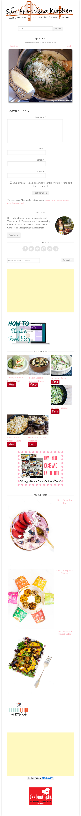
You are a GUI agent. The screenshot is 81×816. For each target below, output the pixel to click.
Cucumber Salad (58, 378)
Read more (14, 235)
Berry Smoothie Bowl (64, 501)
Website (40, 171)
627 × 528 (40, 42)
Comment (40, 117)
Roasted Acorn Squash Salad (65, 632)
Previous (12, 45)
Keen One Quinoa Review (64, 572)
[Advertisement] (40, 290)
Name (40, 148)
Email (40, 159)
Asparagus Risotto (50, 42)
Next (70, 45)
